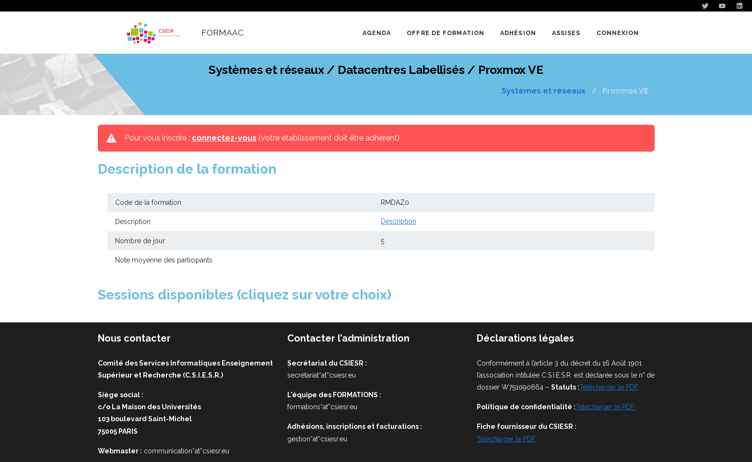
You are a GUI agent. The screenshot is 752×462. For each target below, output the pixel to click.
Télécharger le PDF (608, 387)
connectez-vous (224, 137)
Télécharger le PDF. (605, 407)
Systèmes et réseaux (544, 91)
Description (398, 221)
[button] (445, 32)
